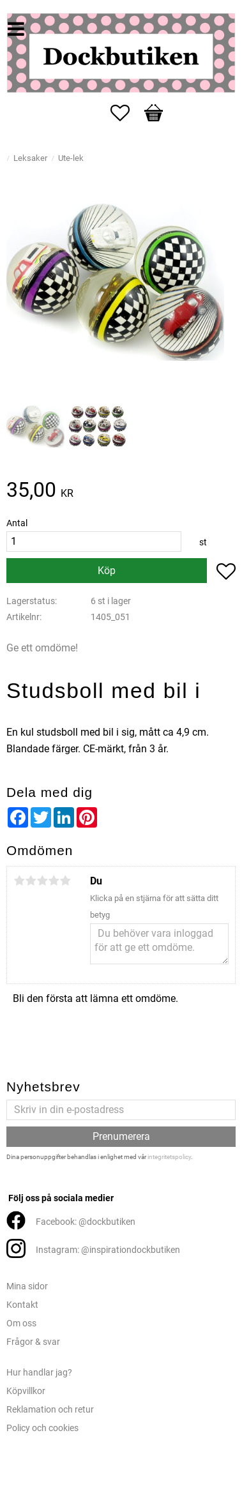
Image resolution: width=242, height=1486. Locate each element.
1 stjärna (19, 880)
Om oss (21, 1323)
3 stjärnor (42, 880)
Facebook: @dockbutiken (85, 1222)
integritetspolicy (169, 1156)
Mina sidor (27, 1286)
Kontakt (22, 1305)
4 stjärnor (53, 880)
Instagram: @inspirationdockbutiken (108, 1250)
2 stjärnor (30, 880)
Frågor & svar (33, 1342)
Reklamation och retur (50, 1409)
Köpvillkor (25, 1391)
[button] (126, 113)
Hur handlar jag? (39, 1372)
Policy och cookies (42, 1428)
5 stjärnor (65, 880)
